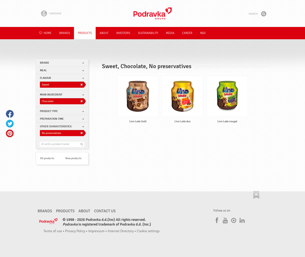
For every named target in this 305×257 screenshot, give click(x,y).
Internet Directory (121, 231)
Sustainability (148, 33)
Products (85, 33)
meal (43, 70)
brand (44, 62)
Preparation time (52, 118)
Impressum (96, 231)
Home (45, 33)
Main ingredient (51, 94)
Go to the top (256, 195)
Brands (64, 33)
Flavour (45, 78)
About (104, 33)
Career (187, 33)
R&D (203, 33)
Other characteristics (56, 126)
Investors (123, 33)
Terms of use (52, 231)
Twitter (10, 124)
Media (170, 33)
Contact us (105, 211)
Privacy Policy (75, 231)
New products (73, 158)
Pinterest (10, 133)
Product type (49, 111)
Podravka (152, 13)
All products (47, 158)
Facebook (10, 114)
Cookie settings (148, 231)
